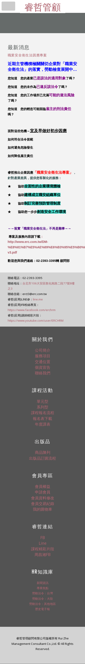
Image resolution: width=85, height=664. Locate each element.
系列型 (42, 407)
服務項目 (42, 355)
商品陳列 (42, 452)
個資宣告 (42, 367)
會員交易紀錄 (42, 503)
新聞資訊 (43, 583)
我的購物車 (42, 509)
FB (42, 537)
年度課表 (42, 424)
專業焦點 (43, 588)
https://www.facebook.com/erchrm (32, 310)
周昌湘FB (42, 554)
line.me (38, 299)
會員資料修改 (42, 497)
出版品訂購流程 (42, 458)
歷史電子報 (42, 609)
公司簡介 (42, 350)
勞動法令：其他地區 (42, 604)
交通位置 (42, 361)
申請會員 (42, 492)
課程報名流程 (42, 412)
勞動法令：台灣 (42, 593)
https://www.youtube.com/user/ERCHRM (35, 320)
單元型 (42, 401)
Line (42, 543)
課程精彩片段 (42, 548)
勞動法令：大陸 (42, 599)
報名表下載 (42, 418)
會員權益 (42, 486)
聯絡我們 (42, 373)
